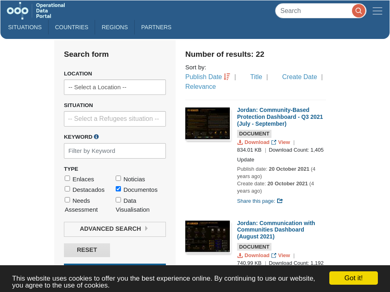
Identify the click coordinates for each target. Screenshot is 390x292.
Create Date (299, 76)
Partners (156, 27)
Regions (115, 27)
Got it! (353, 278)
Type (71, 169)
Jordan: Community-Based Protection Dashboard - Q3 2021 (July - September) (280, 117)
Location (78, 74)
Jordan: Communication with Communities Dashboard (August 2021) (276, 230)
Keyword (81, 136)
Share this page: (260, 201)
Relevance (200, 86)
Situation (78, 105)
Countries (71, 27)
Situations (25, 27)
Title (256, 76)
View (281, 142)
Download (254, 142)
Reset (87, 250)
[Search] (321, 10)
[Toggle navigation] (377, 11)
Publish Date (203, 76)
